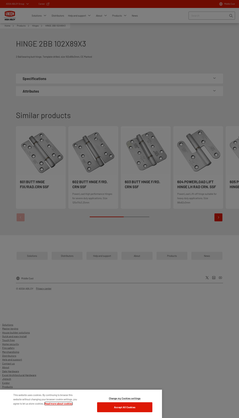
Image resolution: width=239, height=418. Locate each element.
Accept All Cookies (124, 408)
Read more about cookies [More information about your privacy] (58, 405)
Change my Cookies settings (125, 399)
